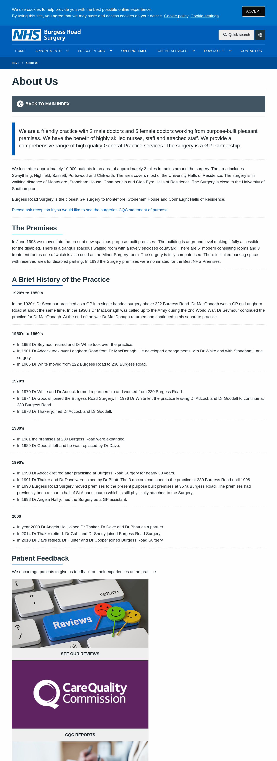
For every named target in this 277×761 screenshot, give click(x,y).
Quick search (236, 35)
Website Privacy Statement (150, 724)
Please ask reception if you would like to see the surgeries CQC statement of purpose (89, 210)
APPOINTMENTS (48, 51)
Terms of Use (50, 724)
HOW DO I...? (214, 51)
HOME (20, 51)
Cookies (183, 724)
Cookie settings (205, 16)
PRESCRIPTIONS (91, 51)
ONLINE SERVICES (172, 51)
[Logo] (46, 35)
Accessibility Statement (105, 724)
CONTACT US (251, 51)
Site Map (201, 724)
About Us (32, 63)
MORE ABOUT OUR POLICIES (215, 687)
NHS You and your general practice (68, 730)
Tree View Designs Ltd (48, 743)
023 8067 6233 (47, 698)
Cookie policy (176, 16)
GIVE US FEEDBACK (120, 687)
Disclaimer (73, 724)
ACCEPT (253, 11)
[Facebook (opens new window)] (16, 743)
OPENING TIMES (134, 51)
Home (15, 63)
